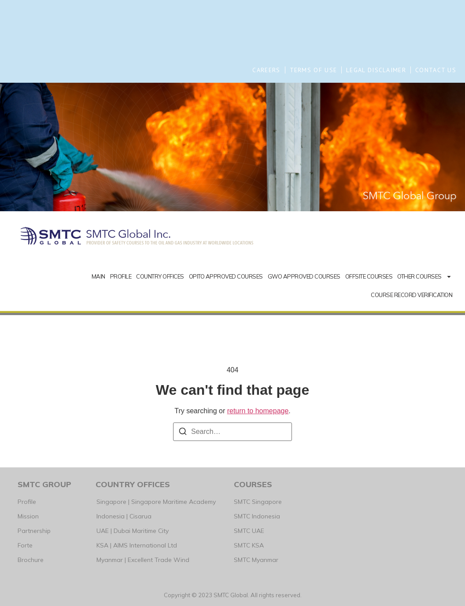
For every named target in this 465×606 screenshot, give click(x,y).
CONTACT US (435, 70)
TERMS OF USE (313, 70)
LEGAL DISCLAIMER (376, 70)
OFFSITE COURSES (369, 276)
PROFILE (121, 276)
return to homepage (258, 411)
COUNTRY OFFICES (160, 276)
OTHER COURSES (424, 276)
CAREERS (266, 70)
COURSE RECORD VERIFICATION (411, 294)
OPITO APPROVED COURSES (226, 276)
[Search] (182, 432)
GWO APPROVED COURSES (304, 276)
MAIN (98, 276)
